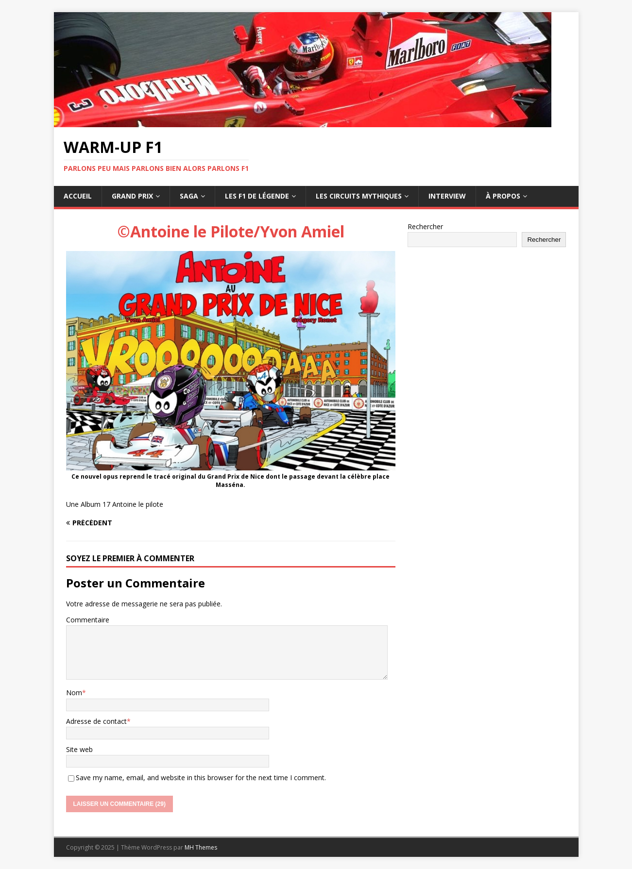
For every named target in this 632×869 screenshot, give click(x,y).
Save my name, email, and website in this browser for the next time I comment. (201, 777)
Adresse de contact (96, 721)
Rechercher (425, 226)
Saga (189, 196)
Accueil (78, 196)
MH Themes (201, 847)
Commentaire (87, 619)
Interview (447, 196)
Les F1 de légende (257, 196)
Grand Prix (132, 196)
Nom (74, 692)
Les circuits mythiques (359, 196)
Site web (79, 749)
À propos (503, 196)
